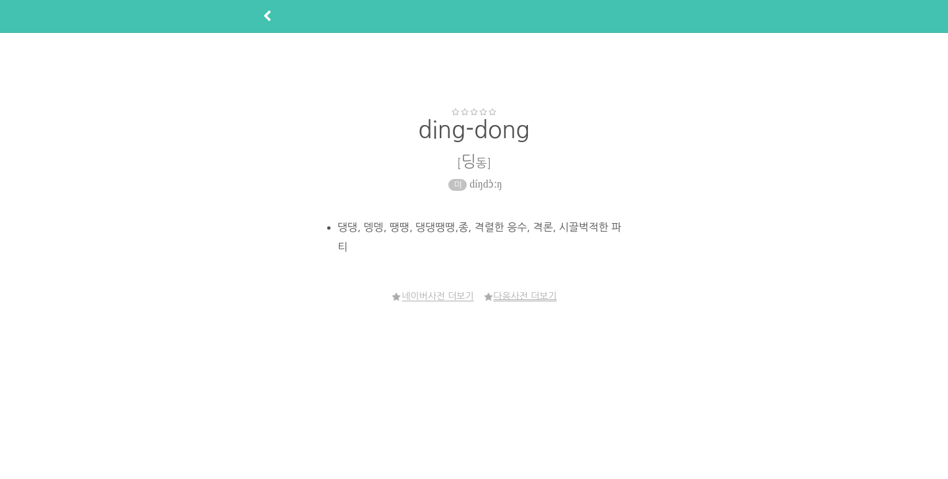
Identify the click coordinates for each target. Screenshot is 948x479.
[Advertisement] (474, 69)
